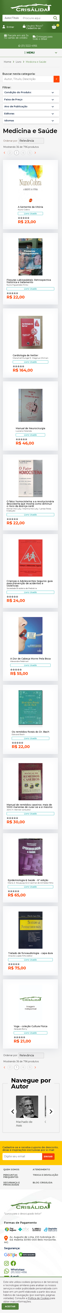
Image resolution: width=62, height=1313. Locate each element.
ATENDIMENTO (41, 1169)
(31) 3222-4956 (27, 45)
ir (56, 78)
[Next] (50, 1111)
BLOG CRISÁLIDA (42, 1182)
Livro (18, 61)
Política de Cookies (39, 1298)
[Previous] (13, 1111)
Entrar (8, 27)
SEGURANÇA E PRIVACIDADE (11, 1183)
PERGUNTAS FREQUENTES (10, 1176)
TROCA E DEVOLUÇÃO (45, 1175)
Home (7, 61)
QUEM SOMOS (11, 1169)
